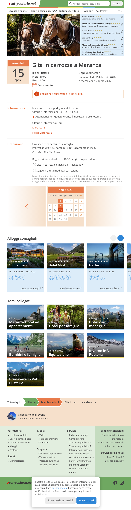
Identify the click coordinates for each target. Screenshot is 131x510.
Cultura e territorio (69, 10)
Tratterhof (105, 267)
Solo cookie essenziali (60, 500)
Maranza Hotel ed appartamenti (25, 317)
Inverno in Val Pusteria (105, 345)
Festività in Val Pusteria (81, 457)
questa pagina (59, 487)
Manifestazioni (17, 460)
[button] (120, 238)
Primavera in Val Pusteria (25, 374)
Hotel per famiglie (65, 317)
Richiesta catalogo (78, 435)
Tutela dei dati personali (111, 442)
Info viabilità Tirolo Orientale (81, 453)
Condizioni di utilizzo (113, 435)
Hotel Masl (65, 267)
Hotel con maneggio (105, 317)
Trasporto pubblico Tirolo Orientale (81, 446)
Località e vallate (18, 10)
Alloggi (88, 10)
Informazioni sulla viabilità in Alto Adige (81, 449)
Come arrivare (76, 438)
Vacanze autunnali (49, 460)
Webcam (44, 442)
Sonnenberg (25, 267)
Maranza (37, 108)
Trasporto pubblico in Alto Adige (81, 442)
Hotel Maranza (42, 133)
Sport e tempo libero (42, 10)
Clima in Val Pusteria (80, 460)
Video (42, 435)
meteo (72, 472)
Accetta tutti (86, 500)
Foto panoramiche (48, 438)
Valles (69, 271)
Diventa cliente (114, 460)
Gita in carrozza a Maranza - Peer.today (57, 165)
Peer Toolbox (115, 457)
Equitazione (65, 345)
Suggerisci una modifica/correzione (55, 170)
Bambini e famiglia (25, 345)
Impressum (118, 438)
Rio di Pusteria (40, 73)
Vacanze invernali (48, 464)
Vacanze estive (47, 457)
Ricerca (116, 3)
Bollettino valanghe (79, 464)
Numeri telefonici (78, 468)
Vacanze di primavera (50, 453)
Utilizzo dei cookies (114, 446)
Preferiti (102, 11)
